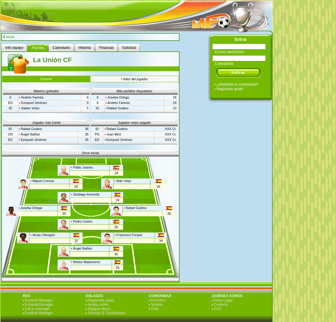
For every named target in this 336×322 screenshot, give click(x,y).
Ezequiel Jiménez (34, 103)
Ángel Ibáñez (30, 134)
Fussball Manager (39, 304)
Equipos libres (99, 309)
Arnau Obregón (43, 235)
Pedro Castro (82, 221)
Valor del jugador (135, 79)
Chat (154, 309)
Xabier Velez (30, 108)
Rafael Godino (118, 108)
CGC (218, 309)
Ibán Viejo (124, 181)
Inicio (10, 37)
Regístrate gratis (229, 89)
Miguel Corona (43, 181)
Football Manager (39, 300)
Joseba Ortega (118, 97)
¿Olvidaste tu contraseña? (237, 84)
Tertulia (156, 304)
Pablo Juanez (83, 167)
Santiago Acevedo (86, 194)
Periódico (158, 300)
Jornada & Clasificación (106, 313)
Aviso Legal (223, 300)
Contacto (221, 304)
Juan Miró (114, 134)
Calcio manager (37, 309)
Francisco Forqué (129, 235)
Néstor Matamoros (86, 262)
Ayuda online (98, 304)
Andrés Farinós (32, 97)
